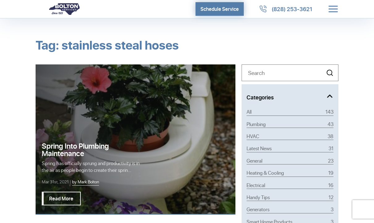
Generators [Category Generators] (290, 209)
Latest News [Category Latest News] (290, 148)
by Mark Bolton (85, 182)
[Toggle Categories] (290, 96)
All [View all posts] (290, 111)
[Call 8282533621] (285, 9)
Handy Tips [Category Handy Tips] (290, 197)
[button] (329, 73)
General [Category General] (290, 160)
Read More (61, 198)
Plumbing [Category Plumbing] (290, 124)
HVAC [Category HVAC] (290, 136)
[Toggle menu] (333, 9)
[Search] (290, 72)
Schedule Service (219, 9)
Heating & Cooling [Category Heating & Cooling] (290, 172)
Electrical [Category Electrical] (290, 185)
